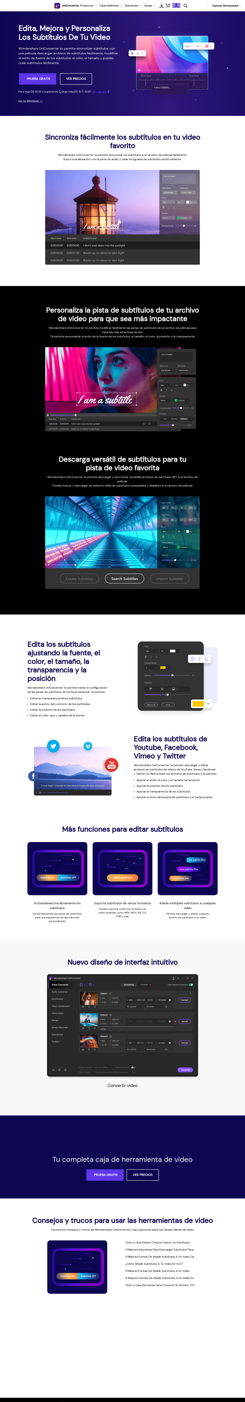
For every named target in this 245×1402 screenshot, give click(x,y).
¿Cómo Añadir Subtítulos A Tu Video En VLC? (159, 1266)
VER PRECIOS (76, 79)
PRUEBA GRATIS (38, 79)
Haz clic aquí (100, 92)
